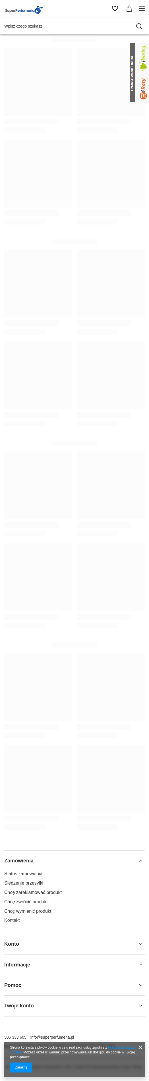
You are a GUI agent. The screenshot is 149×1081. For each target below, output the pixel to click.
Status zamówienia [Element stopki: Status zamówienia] (23, 873)
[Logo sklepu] (24, 8)
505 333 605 (15, 1037)
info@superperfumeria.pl (52, 1037)
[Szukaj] (139, 26)
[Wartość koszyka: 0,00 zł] (129, 8)
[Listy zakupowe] (115, 8)
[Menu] (142, 8)
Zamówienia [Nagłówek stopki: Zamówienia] (19, 861)
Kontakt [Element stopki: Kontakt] (12, 920)
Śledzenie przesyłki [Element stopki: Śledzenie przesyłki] (23, 883)
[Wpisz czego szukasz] (74, 26)
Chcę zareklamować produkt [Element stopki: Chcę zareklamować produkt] (33, 892)
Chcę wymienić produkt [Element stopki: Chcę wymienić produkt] (27, 911)
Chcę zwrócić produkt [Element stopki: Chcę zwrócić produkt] (26, 901)
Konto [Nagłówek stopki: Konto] (11, 944)
